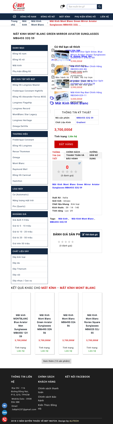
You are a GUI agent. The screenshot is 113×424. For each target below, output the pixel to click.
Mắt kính (24, 23)
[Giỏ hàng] (61, 6)
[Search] (99, 6)
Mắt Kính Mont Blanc (37, 23)
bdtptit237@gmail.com (24, 409)
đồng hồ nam (28, 17)
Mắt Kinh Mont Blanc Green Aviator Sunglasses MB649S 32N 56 (44, 324)
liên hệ (104, 17)
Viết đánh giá (90, 234)
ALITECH (74, 421)
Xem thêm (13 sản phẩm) (56, 361)
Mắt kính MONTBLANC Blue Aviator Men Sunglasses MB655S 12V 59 (20, 326)
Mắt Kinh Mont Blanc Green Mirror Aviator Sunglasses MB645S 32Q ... (73, 23)
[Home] (14, 16)
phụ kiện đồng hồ (85, 17)
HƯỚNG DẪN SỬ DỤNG (94, 155)
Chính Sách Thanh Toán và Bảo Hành (75, 155)
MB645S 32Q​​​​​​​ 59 (58, 222)
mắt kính (64, 17)
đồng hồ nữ (48, 17)
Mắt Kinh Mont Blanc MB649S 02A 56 (68, 320)
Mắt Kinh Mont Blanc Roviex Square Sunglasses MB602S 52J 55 (92, 324)
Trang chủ (14, 23)
